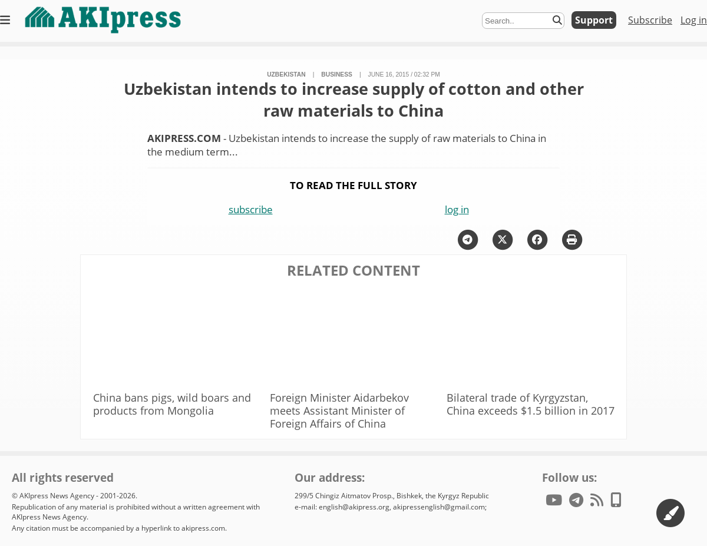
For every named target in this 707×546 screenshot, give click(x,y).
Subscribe (650, 20)
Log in (693, 20)
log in (457, 209)
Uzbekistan (286, 74)
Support (594, 20)
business (336, 74)
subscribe (251, 209)
